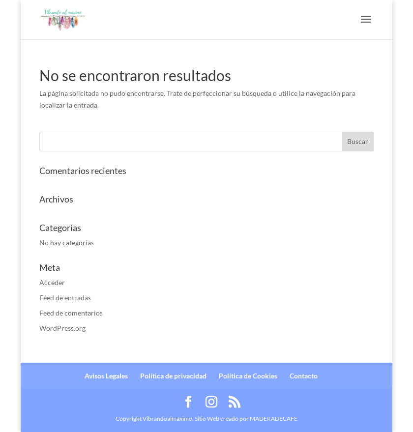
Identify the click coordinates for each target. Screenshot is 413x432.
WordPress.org (62, 328)
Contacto (304, 376)
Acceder (52, 282)
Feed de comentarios (71, 313)
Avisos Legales (106, 376)
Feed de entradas (65, 297)
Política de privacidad (173, 376)
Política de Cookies (248, 376)
